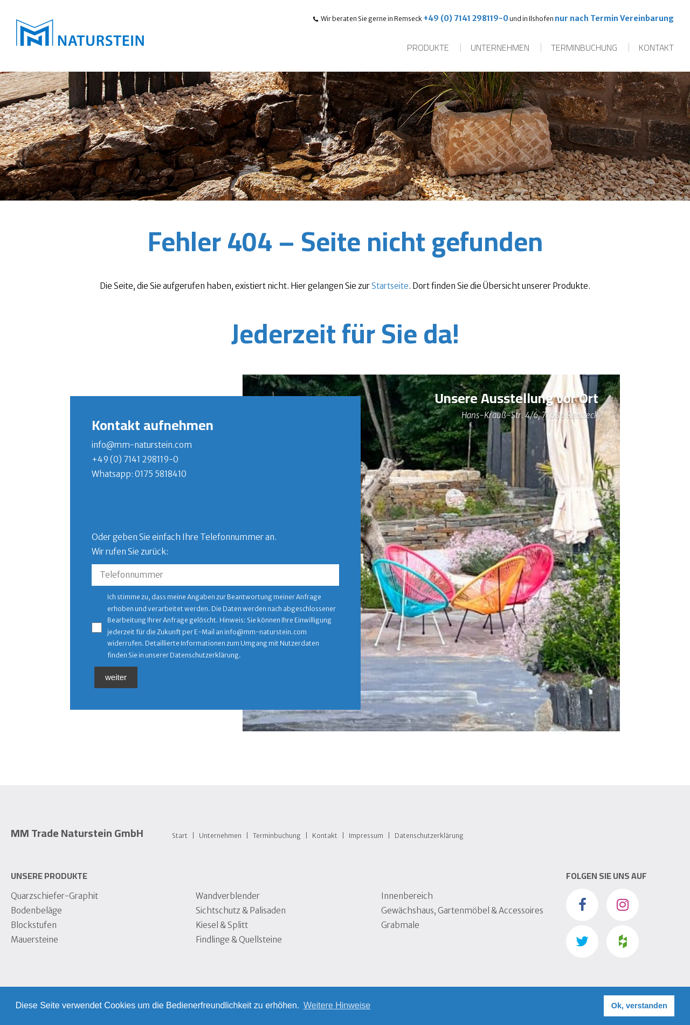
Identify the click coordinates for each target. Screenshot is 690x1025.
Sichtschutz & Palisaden (241, 910)
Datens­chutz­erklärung (429, 836)
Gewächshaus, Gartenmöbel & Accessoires (462, 910)
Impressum (366, 836)
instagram (622, 905)
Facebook (582, 905)
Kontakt (656, 47)
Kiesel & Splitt (222, 925)
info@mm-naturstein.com (142, 445)
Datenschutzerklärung (204, 655)
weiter (116, 677)
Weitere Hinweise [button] (336, 1005)
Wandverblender (228, 896)
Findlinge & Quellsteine (239, 939)
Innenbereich (407, 896)
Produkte (428, 47)
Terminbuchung (584, 47)
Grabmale (400, 925)
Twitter (582, 941)
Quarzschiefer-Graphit (54, 896)
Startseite (390, 286)
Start (180, 836)
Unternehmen (500, 47)
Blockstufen (34, 925)
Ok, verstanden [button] (639, 1005)
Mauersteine (34, 939)
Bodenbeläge (36, 910)
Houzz (622, 941)
